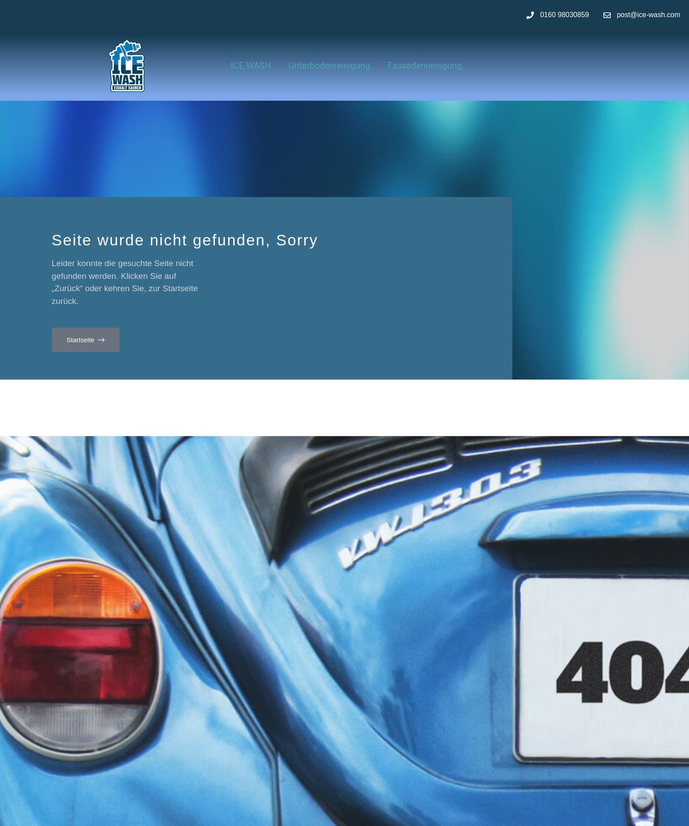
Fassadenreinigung (425, 65)
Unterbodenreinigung (329, 65)
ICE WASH (251, 65)
